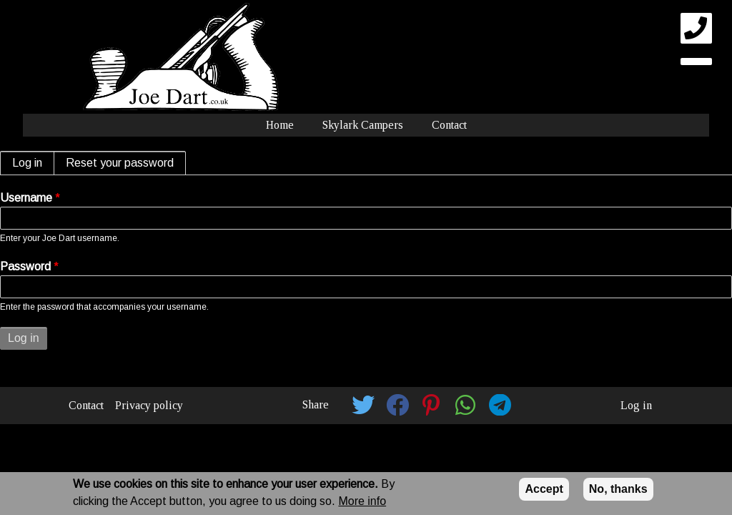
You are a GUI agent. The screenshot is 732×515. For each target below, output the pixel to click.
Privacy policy (149, 405)
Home (280, 125)
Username (26, 198)
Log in (33, 163)
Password (25, 266)
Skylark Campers (362, 125)
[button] (363, 405)
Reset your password (120, 163)
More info (362, 501)
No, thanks (618, 489)
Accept (544, 489)
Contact (449, 125)
